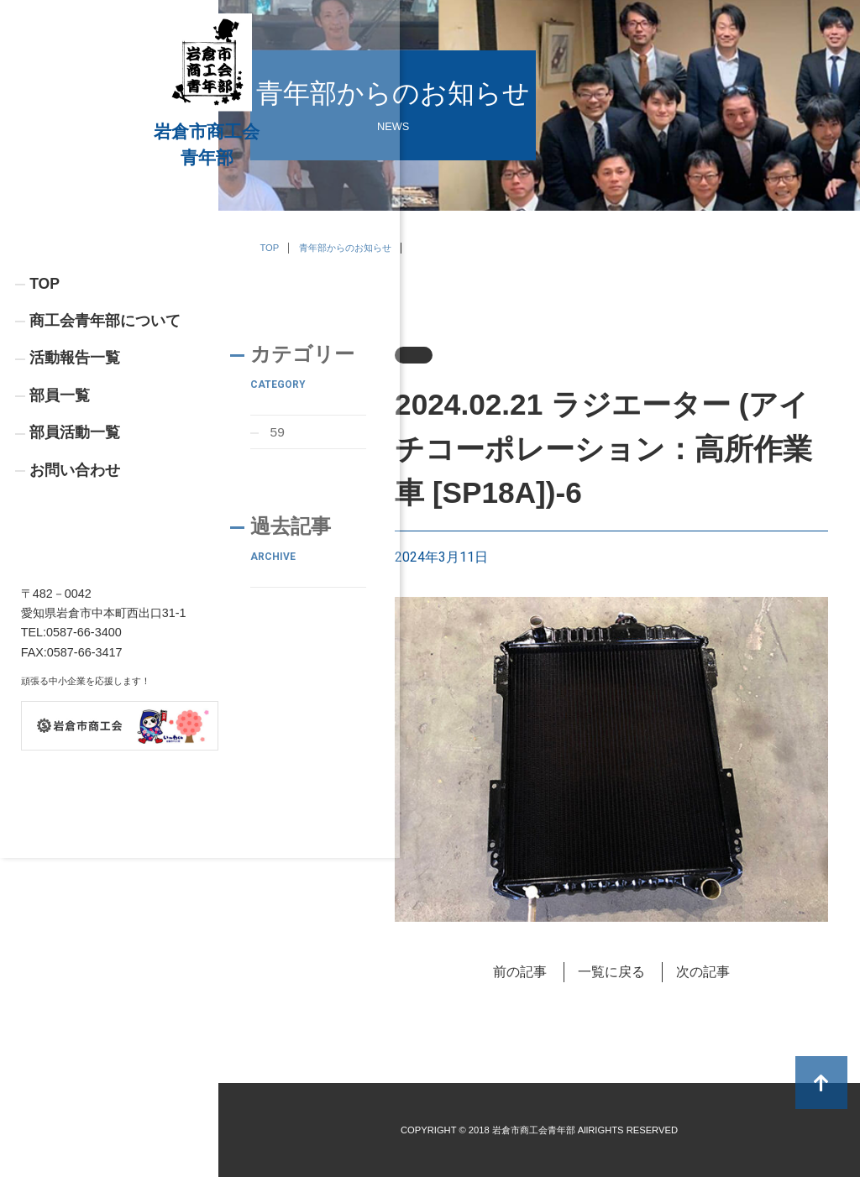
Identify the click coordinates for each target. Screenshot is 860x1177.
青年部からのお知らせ (345, 248)
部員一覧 (59, 502)
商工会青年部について (105, 426)
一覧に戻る (611, 972)
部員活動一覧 (74, 539)
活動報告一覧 (74, 464)
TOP (44, 388)
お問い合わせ (74, 577)
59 (278, 432)
